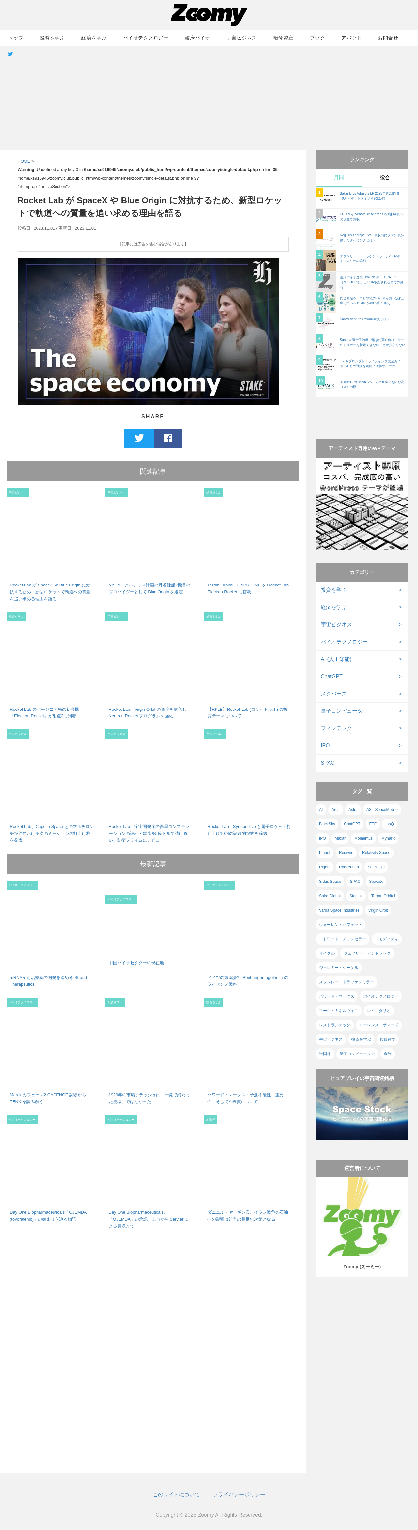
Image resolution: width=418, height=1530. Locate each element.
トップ (16, 37)
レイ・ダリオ (379, 1010)
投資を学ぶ (52, 37)
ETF (373, 824)
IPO (325, 745)
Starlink (355, 896)
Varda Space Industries (339, 910)
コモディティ (386, 939)
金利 (388, 1054)
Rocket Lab (349, 867)
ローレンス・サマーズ (378, 1025)
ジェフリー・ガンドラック (367, 953)
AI (321, 809)
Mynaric (388, 838)
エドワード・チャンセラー (342, 939)
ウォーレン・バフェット (340, 924)
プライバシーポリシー (239, 1494)
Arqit (335, 809)
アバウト (351, 37)
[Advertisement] (209, 98)
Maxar (340, 838)
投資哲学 (387, 1039)
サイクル (327, 953)
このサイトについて (176, 1494)
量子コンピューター (357, 1054)
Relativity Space (376, 853)
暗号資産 (283, 37)
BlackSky (327, 824)
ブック (317, 37)
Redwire (346, 853)
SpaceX (376, 881)
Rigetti (324, 867)
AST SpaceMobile (382, 809)
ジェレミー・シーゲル (338, 967)
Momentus (363, 838)
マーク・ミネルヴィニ (338, 1010)
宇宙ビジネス (242, 37)
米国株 (325, 1054)
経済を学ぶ (94, 37)
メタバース (334, 693)
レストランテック (334, 1025)
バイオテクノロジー (146, 37)
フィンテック (336, 728)
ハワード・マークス (336, 996)
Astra (353, 809)
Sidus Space (330, 881)
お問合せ (388, 37)
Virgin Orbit (378, 910)
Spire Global (330, 896)
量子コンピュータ (341, 711)
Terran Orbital (383, 896)
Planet (324, 853)
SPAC (327, 763)
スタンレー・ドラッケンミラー (346, 982)
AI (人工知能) (336, 659)
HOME (24, 161)
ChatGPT (332, 676)
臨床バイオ (197, 37)
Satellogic (376, 867)
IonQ (389, 824)
